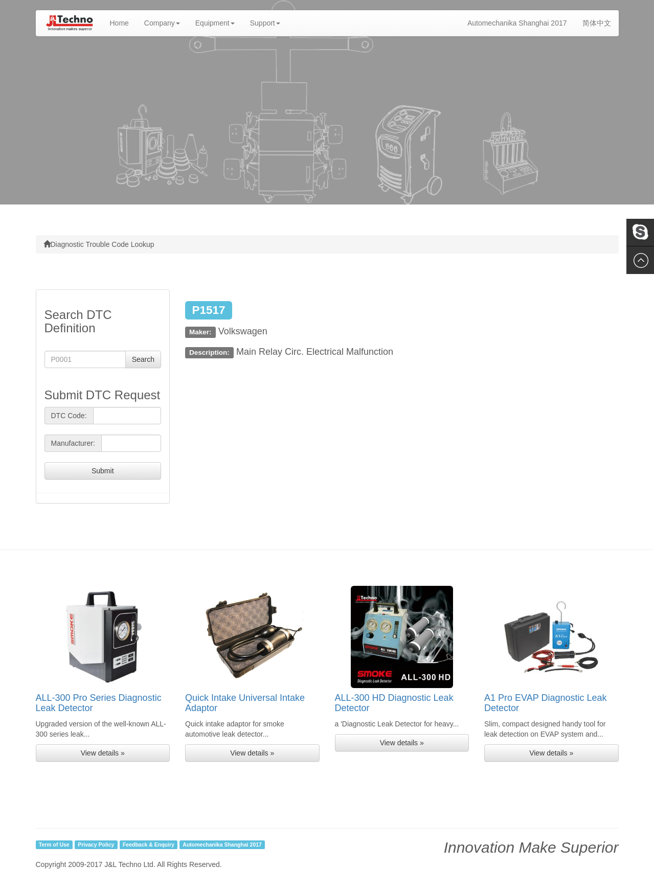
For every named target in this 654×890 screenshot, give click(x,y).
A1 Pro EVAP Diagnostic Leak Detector (545, 703)
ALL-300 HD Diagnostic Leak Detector (394, 703)
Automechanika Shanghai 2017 (517, 23)
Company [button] (162, 23)
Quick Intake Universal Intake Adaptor (245, 703)
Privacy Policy (96, 844)
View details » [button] (103, 753)
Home (123, 22)
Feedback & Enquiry (148, 844)
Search (143, 359)
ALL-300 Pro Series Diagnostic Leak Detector (99, 703)
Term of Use (54, 844)
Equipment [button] (215, 23)
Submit (103, 471)
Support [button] (265, 23)
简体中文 (596, 23)
